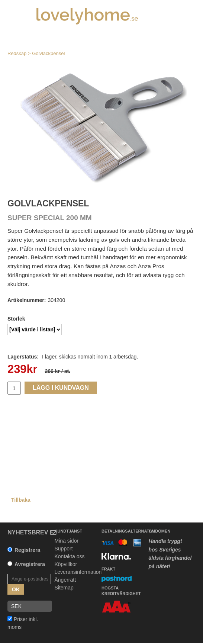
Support (64, 549)
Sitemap (64, 588)
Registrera (27, 550)
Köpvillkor (66, 564)
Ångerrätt (65, 580)
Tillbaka (20, 500)
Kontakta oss (70, 556)
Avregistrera (29, 564)
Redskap (16, 53)
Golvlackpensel (48, 53)
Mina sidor (67, 541)
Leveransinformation (78, 572)
